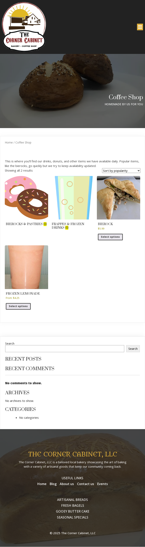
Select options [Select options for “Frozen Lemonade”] (18, 306)
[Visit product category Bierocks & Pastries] (26, 201)
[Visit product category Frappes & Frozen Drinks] (72, 203)
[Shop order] (121, 170)
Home (9, 142)
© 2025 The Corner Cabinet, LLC (72, 533)
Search (9, 344)
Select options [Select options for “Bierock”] (110, 237)
